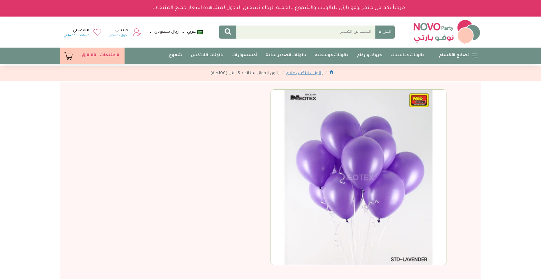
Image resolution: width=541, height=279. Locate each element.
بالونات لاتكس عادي (304, 73)
